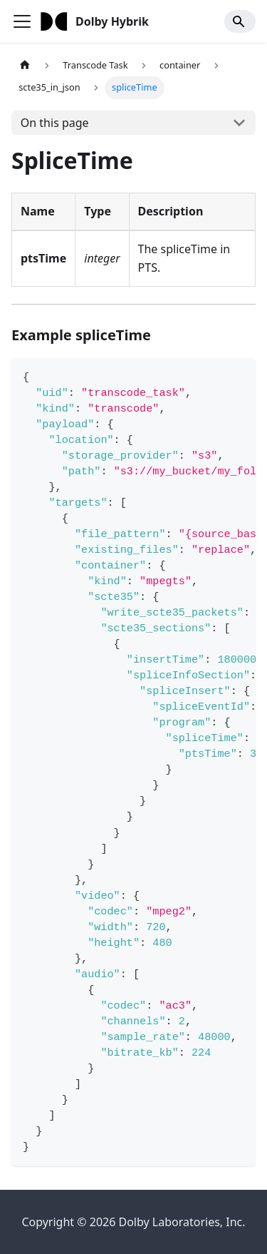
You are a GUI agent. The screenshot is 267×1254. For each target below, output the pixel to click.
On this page (55, 123)
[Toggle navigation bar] (22, 21)
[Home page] (24, 65)
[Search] (240, 21)
